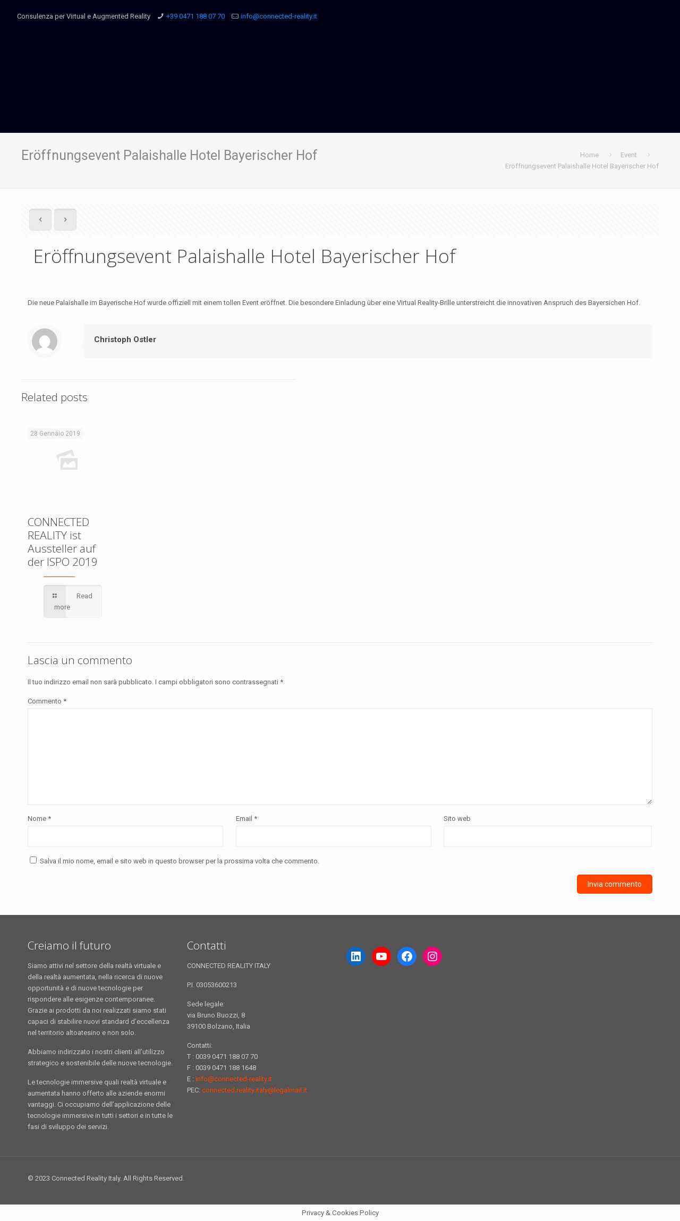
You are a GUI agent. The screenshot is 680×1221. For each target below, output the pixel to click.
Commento (47, 701)
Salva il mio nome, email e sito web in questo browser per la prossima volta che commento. (179, 861)
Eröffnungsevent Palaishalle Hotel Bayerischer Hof (582, 166)
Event (628, 155)
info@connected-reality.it (279, 16)
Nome (39, 819)
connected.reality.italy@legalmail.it (254, 1090)
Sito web (457, 819)
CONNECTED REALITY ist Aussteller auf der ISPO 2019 (63, 541)
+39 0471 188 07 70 (195, 16)
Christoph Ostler (125, 339)
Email (246, 819)
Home (589, 155)
